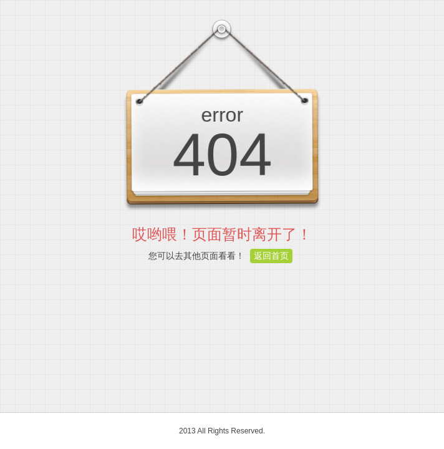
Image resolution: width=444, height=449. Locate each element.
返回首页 (271, 256)
